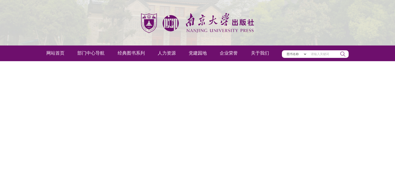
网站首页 (55, 53)
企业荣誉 (229, 53)
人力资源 (167, 53)
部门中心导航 (91, 53)
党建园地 (198, 53)
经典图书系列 (131, 53)
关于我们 (260, 53)
